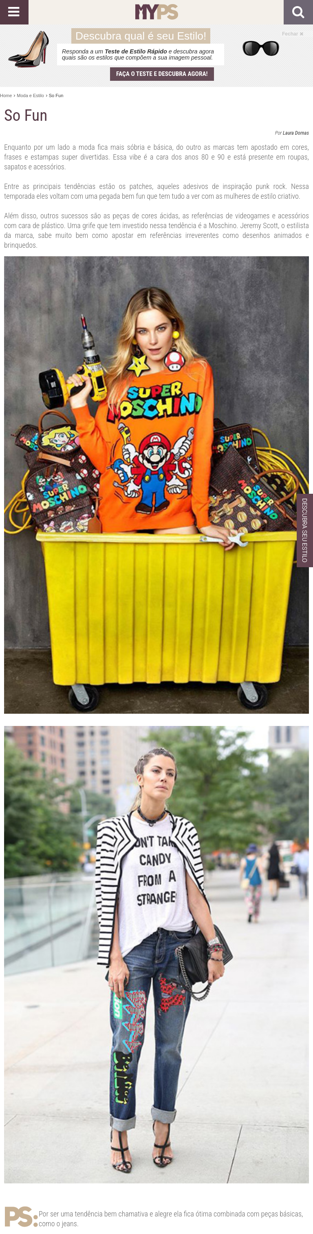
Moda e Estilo (30, 95)
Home (6, 95)
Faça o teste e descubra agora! (162, 74)
